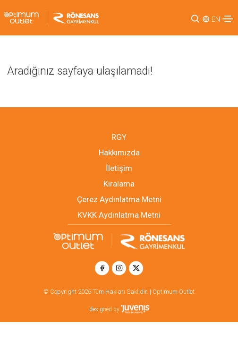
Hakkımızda (119, 152)
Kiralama (119, 183)
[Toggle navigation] (227, 19)
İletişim (119, 168)
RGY (119, 137)
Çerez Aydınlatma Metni (119, 199)
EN (216, 19)
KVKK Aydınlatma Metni (119, 215)
